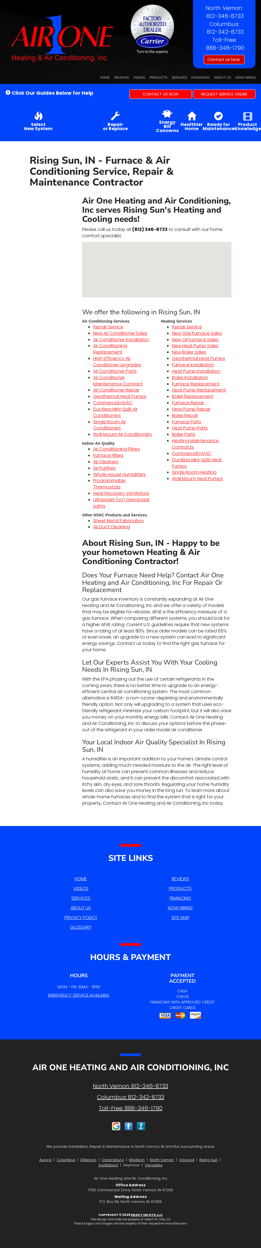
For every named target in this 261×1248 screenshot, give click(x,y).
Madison (137, 1159)
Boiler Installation (190, 377)
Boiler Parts (183, 434)
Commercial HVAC (112, 403)
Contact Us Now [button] (224, 59)
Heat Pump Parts (190, 428)
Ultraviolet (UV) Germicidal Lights (121, 502)
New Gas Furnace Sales (197, 333)
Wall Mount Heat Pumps (197, 478)
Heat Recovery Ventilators (121, 493)
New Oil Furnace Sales (195, 339)
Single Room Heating (194, 472)
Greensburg (113, 1159)
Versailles (154, 1165)
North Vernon (162, 1159)
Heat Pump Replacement (199, 390)
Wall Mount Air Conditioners (122, 434)
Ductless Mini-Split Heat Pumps (197, 463)
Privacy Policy (80, 917)
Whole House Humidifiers (119, 474)
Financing (200, 77)
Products (158, 77)
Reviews (121, 77)
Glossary (81, 927)
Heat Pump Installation (196, 371)
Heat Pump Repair (191, 409)
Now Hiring (245, 77)
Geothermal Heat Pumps (119, 396)
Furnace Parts (186, 422)
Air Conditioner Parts (115, 371)
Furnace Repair (188, 403)
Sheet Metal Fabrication (118, 521)
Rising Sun (208, 1159)
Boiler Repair (185, 415)
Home (105, 77)
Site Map (180, 917)
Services (179, 77)
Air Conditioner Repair (116, 390)
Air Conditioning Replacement (110, 349)
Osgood (186, 1159)
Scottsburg (108, 1165)
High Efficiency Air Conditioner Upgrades (117, 361)
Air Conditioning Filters (116, 449)
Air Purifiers (104, 468)
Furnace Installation (193, 365)
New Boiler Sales (189, 352)
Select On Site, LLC (147, 1215)
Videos (139, 77)
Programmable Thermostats (109, 483)
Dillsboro (88, 1159)
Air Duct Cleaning (111, 527)
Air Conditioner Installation (121, 339)
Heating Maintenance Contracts (195, 444)
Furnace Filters (108, 455)
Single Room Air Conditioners (109, 425)
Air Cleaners (105, 462)
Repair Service (108, 327)
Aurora (45, 1159)
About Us (222, 77)
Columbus (66, 1159)
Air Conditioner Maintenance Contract (118, 380)
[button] (160, 94)
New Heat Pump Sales (195, 346)
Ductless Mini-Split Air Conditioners (115, 412)
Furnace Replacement (196, 384)
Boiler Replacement (192, 396)
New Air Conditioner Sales (120, 333)
